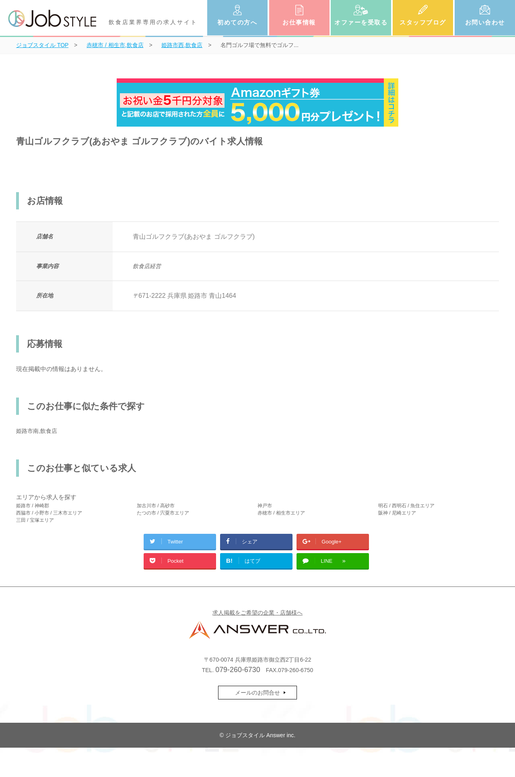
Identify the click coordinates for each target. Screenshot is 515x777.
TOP (42, 45)
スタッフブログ (423, 22)
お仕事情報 (299, 22)
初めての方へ (237, 22)
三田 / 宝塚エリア (35, 520)
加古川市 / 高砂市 (156, 505)
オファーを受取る (360, 22)
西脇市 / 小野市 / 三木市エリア (49, 513)
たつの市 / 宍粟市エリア (163, 513)
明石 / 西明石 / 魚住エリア (406, 505)
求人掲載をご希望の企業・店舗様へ (257, 612)
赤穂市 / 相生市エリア (281, 513)
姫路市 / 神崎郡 (32, 505)
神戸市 (265, 505)
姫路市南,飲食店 (36, 431)
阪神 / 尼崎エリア (397, 513)
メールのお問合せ (257, 692)
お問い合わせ (485, 22)
